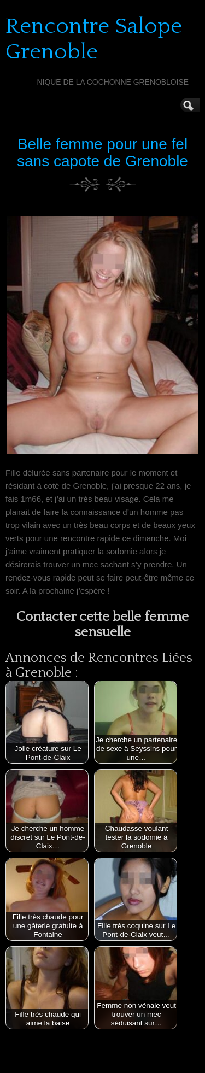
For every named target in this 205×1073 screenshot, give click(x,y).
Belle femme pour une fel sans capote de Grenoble (102, 152)
